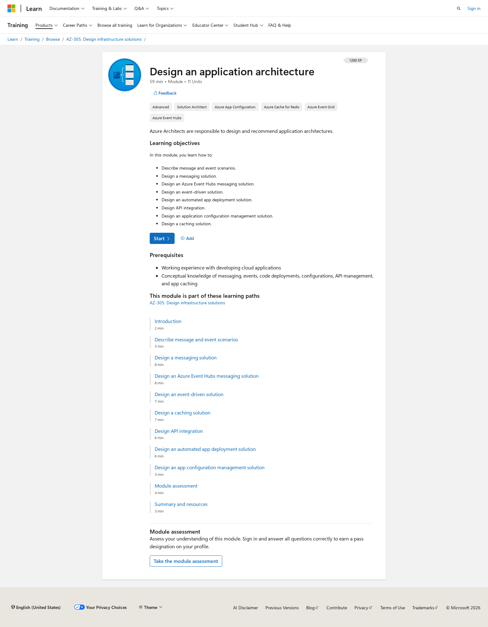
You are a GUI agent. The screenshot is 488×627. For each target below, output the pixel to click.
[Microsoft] (11, 8)
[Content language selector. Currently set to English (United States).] (35, 607)
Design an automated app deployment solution (205, 449)
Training (33, 39)
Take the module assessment (186, 561)
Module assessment (176, 486)
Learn (13, 39)
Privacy (361, 608)
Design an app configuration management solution (210, 467)
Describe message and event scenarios (196, 339)
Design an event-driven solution (189, 394)
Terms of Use (392, 608)
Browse (53, 39)
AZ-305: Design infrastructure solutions (104, 39)
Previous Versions (282, 608)
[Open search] (459, 8)
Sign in (474, 8)
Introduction (168, 321)
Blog (310, 608)
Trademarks (423, 608)
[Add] (187, 238)
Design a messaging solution (186, 357)
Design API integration (179, 431)
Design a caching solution (182, 412)
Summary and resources (181, 504)
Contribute (336, 608)
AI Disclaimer (245, 608)
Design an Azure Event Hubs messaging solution (207, 376)
